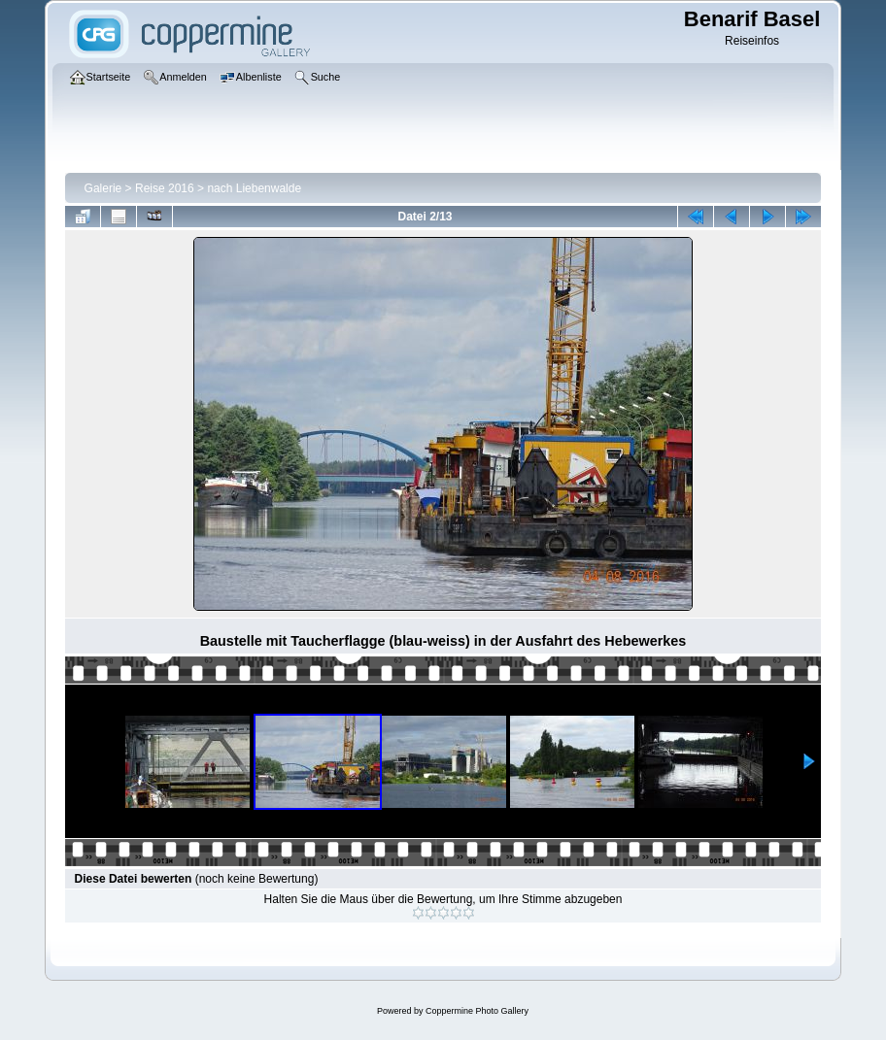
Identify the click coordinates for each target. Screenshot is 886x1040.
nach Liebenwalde (254, 188)
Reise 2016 (164, 188)
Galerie (103, 188)
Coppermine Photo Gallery (477, 1011)
